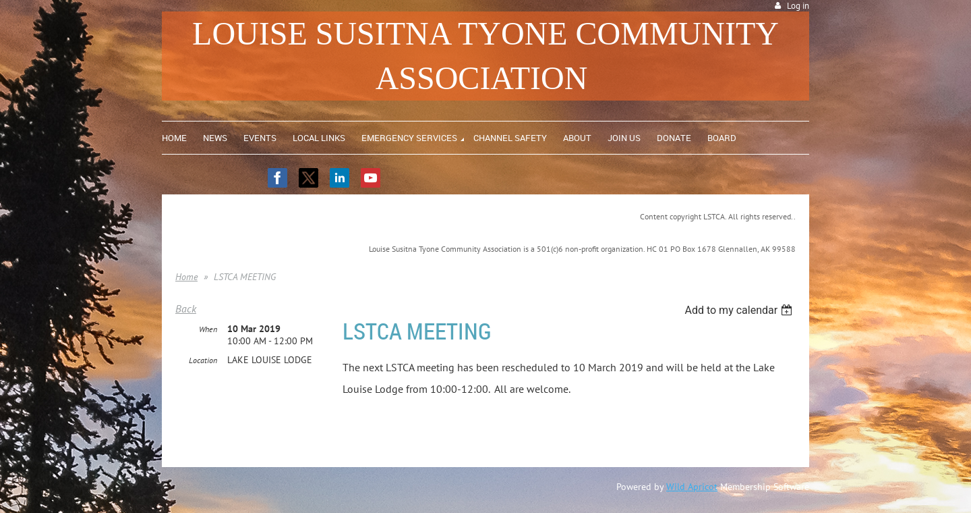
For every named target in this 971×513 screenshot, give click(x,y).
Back (185, 308)
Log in (798, 5)
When (208, 329)
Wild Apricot (691, 487)
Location (203, 360)
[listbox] (740, 310)
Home (186, 277)
